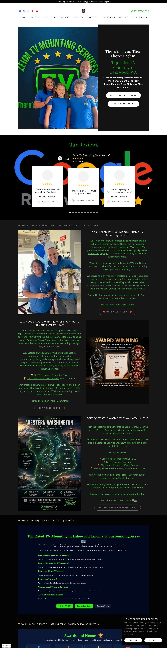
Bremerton (93, 253)
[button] (39, 17)
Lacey (109, 462)
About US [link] (92, 17)
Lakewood (106, 250)
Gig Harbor (142, 250)
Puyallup (131, 250)
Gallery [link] (123, 17)
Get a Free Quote (49, 408)
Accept (153, 640)
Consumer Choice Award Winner (43, 378)
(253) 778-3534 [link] (140, 11)
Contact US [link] (108, 17)
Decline (133, 640)
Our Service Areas (123, 104)
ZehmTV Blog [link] (139, 17)
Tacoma (116, 250)
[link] (20, 11)
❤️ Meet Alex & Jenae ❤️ (117, 312)
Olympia (104, 253)
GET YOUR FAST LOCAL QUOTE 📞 (117, 507)
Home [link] (23, 17)
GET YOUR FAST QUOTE (123, 95)
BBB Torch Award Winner (46, 375)
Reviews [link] (78, 17)
